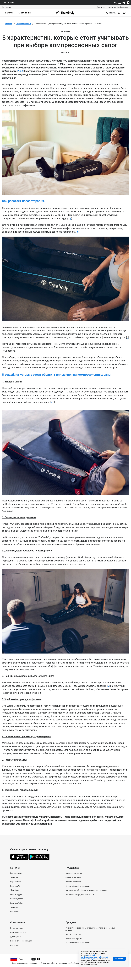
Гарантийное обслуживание (78, 886)
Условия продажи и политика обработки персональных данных (90, 929)
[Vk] (115, 2)
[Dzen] (128, 2)
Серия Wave (15, 882)
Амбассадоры (123, 7)
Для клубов (15, 937)
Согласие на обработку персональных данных (86, 890)
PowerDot (14, 912)
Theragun (14, 877)
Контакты (111, 7)
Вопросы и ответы (74, 873)
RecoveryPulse (16, 903)
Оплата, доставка (73, 882)
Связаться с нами (73, 877)
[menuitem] (9, 12)
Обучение (14, 945)
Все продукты (16, 873)
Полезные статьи (23, 24)
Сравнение (6, 7)
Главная (8, 24)
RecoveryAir (15, 886)
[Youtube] (119, 2)
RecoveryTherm (16, 899)
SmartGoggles (16, 895)
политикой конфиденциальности (89, 956)
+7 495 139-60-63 (7, 3)
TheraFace (14, 890)
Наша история (16, 928)
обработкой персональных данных (94, 958)
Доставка (101, 7)
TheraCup (14, 907)
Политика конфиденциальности (80, 895)
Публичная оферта (74, 939)
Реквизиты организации (21, 941)
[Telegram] (123, 2)
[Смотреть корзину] (124, 12)
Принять (119, 959)
